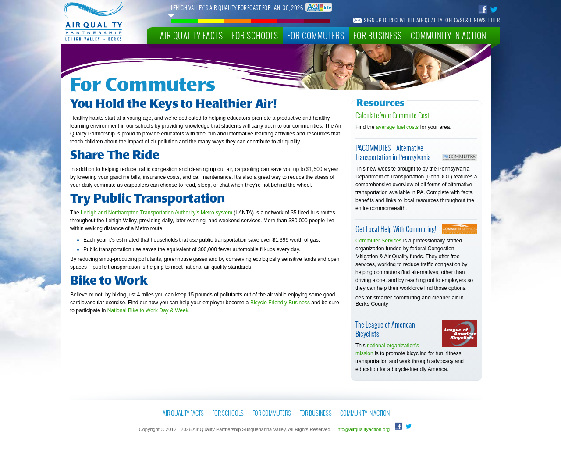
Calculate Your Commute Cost (392, 115)
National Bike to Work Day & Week (147, 310)
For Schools (255, 35)
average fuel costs (397, 127)
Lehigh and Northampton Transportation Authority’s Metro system (156, 213)
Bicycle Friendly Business (280, 302)
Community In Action (448, 35)
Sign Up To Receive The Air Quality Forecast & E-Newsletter (432, 20)
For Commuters (315, 35)
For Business (377, 35)
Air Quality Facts (191, 35)
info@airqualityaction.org (363, 429)
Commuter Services (378, 241)
